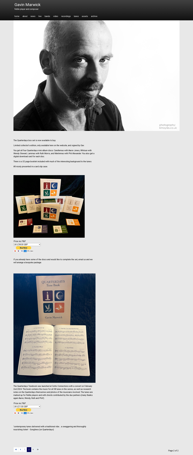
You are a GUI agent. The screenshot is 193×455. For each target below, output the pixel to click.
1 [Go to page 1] (24, 449)
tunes (76, 16)
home (16, 16)
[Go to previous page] (20, 449)
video (55, 16)
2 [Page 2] (29, 449)
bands (47, 16)
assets (85, 16)
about (25, 16)
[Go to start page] (15, 449)
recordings (66, 16)
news (33, 16)
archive (94, 16)
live (40, 16)
